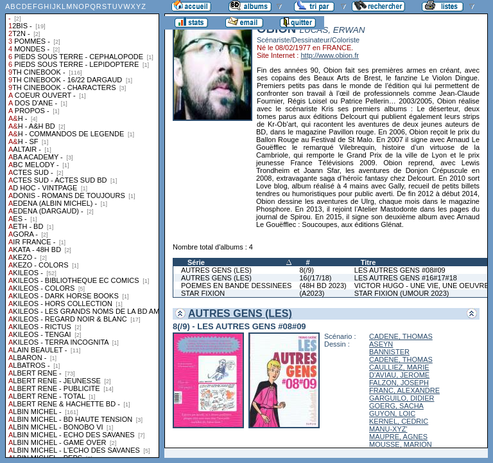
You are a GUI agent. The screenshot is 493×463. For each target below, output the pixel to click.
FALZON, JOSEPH (399, 382)
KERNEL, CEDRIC (398, 421)
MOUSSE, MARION (400, 444)
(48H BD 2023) (322, 285)
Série (196, 262)
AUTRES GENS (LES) (216, 270)
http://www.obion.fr (329, 55)
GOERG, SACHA (396, 406)
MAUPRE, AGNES (398, 436)
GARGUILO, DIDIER (401, 398)
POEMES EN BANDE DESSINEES (236, 285)
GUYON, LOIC (392, 413)
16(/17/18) (315, 278)
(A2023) (311, 293)
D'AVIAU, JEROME (399, 375)
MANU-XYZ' (388, 429)
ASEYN (381, 344)
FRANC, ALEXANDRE (404, 390)
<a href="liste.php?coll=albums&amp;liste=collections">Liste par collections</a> (82, 229)
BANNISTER (389, 352)
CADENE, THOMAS (401, 336)
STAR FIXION (203, 293)
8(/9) (306, 270)
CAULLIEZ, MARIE (399, 367)
